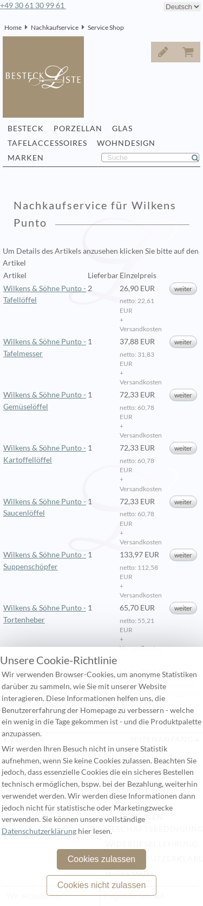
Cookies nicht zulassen (101, 885)
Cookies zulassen (101, 859)
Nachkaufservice (54, 27)
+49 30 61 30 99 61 (33, 5)
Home (13, 27)
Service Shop (106, 27)
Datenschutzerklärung (39, 831)
